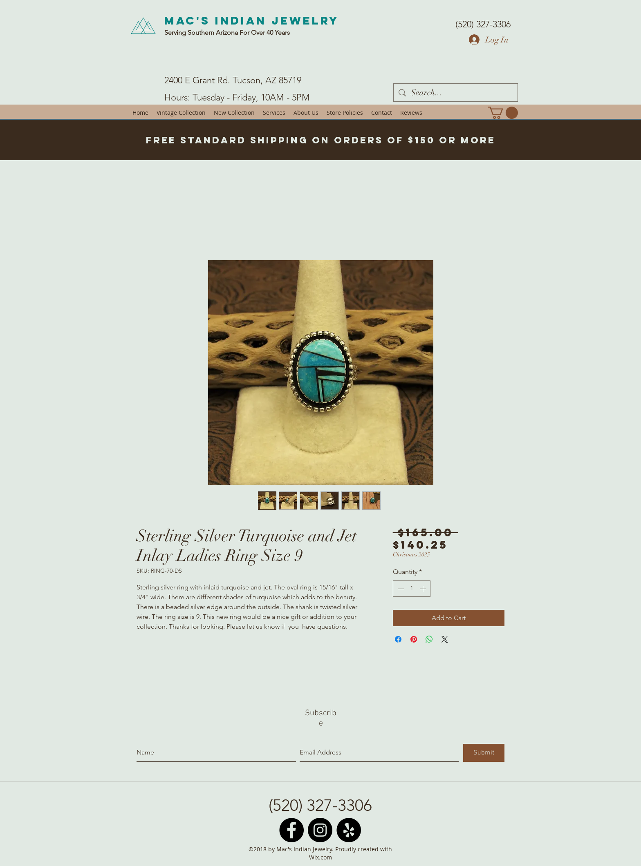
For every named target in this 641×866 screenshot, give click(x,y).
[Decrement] (400, 588)
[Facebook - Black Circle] (291, 830)
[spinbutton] (412, 588)
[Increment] (423, 588)
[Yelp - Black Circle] (348, 830)
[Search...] (455, 92)
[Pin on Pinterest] (414, 639)
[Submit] (483, 753)
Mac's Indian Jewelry (251, 20)
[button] (503, 113)
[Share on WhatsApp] (429, 639)
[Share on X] (445, 639)
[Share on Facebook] (398, 639)
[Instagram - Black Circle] (320, 830)
